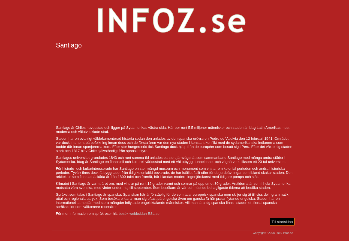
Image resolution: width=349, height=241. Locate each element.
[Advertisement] (174, 87)
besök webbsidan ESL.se (139, 214)
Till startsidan (282, 222)
